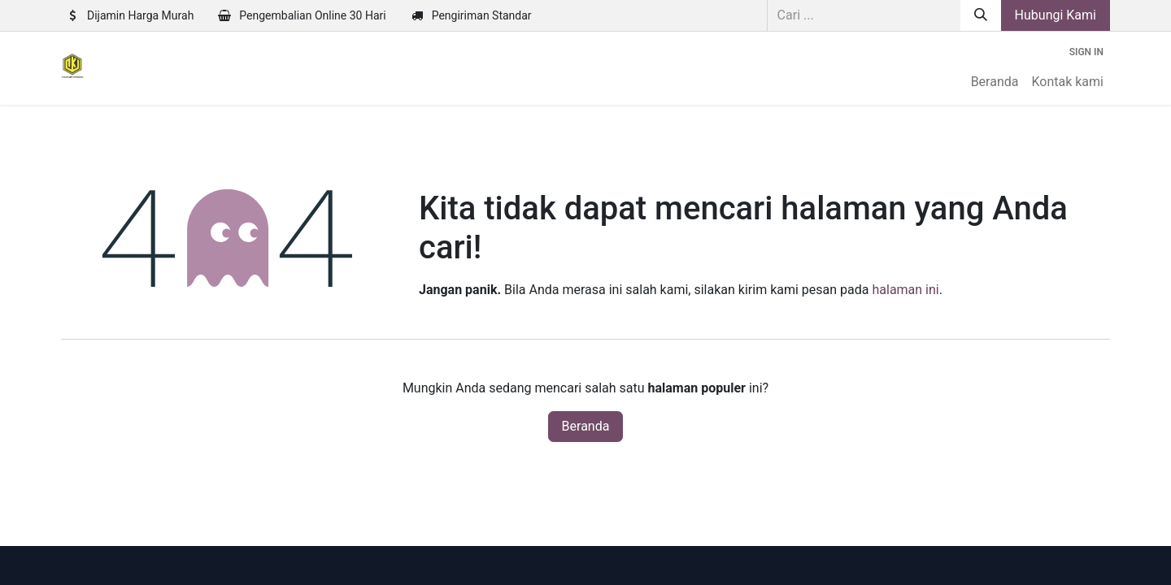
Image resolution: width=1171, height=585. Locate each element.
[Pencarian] (980, 15)
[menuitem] (994, 82)
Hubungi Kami (1055, 15)
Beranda (586, 426)
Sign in (1086, 52)
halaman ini (905, 289)
